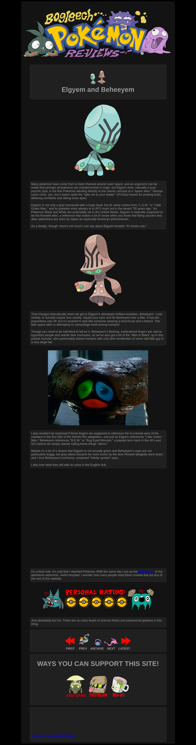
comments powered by (53, 735)
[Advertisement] (92, 718)
